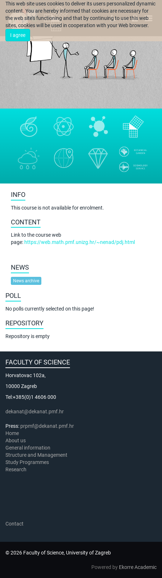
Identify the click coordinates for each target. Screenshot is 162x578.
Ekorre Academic (138, 567)
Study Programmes (27, 462)
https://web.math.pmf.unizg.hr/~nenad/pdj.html (79, 242)
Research (16, 469)
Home (12, 433)
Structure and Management (36, 455)
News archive (26, 280)
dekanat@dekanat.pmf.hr (34, 411)
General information (27, 448)
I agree (17, 35)
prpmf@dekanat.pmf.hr (47, 426)
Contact (14, 524)
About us (16, 440)
